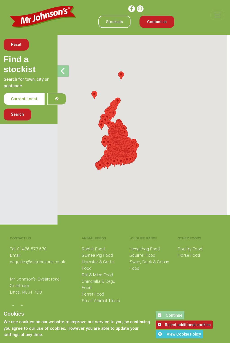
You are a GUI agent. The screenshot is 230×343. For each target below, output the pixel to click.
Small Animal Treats (101, 300)
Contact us (157, 22)
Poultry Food (190, 249)
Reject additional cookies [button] (184, 324)
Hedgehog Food (145, 249)
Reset (16, 44)
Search (17, 114)
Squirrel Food (142, 255)
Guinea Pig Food (97, 255)
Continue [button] (170, 315)
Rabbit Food (93, 249)
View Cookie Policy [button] (179, 334)
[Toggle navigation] (217, 15)
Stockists (114, 22)
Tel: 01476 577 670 (28, 249)
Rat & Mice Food (97, 274)
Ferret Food (93, 294)
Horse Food (189, 255)
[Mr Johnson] (43, 17)
